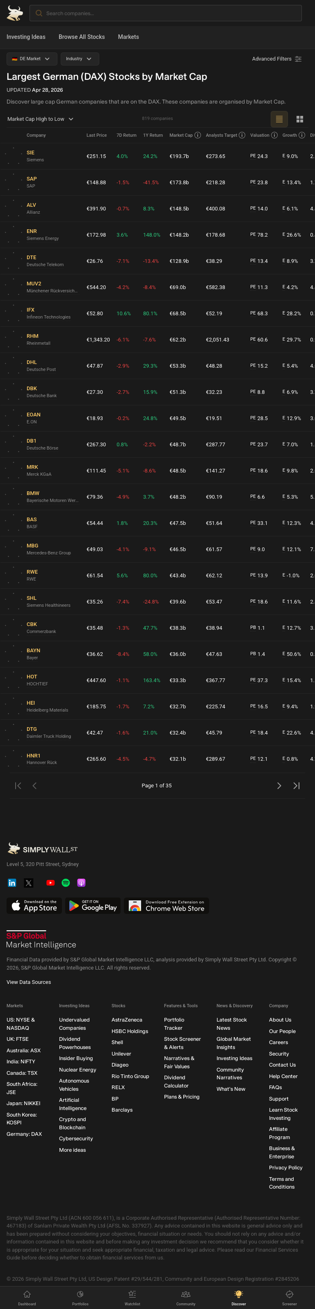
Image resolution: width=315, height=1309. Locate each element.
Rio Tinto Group (130, 1076)
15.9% (150, 392)
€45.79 (214, 733)
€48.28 (214, 366)
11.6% (292, 602)
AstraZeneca (127, 1020)
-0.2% (122, 418)
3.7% (149, 497)
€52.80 (95, 313)
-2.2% (149, 444)
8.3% (149, 209)
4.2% (290, 287)
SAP (31, 186)
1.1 (257, 628)
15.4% (292, 680)
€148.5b (179, 209)
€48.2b (177, 497)
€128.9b (179, 261)
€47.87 (95, 366)
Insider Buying (76, 1059)
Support (279, 1099)
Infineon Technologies (49, 317)
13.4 (259, 261)
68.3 (259, 313)
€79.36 (95, 497)
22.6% (292, 733)
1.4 (257, 654)
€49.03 (95, 549)
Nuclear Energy (77, 1070)
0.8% (122, 444)
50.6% (292, 654)
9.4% (290, 706)
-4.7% (149, 759)
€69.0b (177, 287)
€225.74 (215, 706)
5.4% (290, 366)
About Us (280, 1020)
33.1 (259, 523)
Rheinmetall (38, 343)
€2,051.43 (217, 340)
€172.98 (96, 235)
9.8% (290, 471)
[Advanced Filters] (277, 59)
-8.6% (149, 471)
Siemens (35, 160)
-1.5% (122, 182)
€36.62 (95, 654)
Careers (278, 1043)
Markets (128, 37)
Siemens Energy (43, 238)
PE (253, 155)
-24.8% (151, 602)
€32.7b (177, 706)
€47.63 (214, 654)
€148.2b (179, 235)
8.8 (257, 392)
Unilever (121, 1054)
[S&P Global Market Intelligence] (41, 940)
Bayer (32, 657)
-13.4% (151, 261)
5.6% (122, 575)
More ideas (72, 1150)
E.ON (32, 422)
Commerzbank (41, 631)
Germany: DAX (24, 1134)
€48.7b (177, 444)
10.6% (123, 313)
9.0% (290, 156)
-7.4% (122, 602)
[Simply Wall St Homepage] (15, 13)
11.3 (259, 287)
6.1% (290, 209)
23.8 (259, 182)
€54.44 (95, 523)
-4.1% (122, 549)
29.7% (292, 340)
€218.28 (215, 182)
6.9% (290, 392)
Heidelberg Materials (47, 710)
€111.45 (96, 471)
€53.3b (177, 366)
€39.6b (177, 602)
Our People (282, 1031)
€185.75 (96, 706)
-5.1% (122, 471)
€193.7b (179, 156)
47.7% (150, 628)
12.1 (259, 759)
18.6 (259, 471)
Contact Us (282, 1065)
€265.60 (96, 759)
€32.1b (177, 759)
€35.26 (95, 602)
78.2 (259, 235)
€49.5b (177, 418)
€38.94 (214, 628)
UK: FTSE (18, 1039)
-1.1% (122, 680)
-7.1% (122, 261)
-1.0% (291, 575)
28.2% (292, 313)
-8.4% (149, 287)
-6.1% (122, 340)
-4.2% (122, 287)
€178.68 (215, 235)
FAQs (275, 1088)
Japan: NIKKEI (23, 1104)
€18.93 (95, 418)
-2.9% (122, 366)
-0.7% (122, 209)
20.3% (150, 523)
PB (253, 627)
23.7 (259, 444)
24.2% (150, 156)
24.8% (150, 418)
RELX (118, 1088)
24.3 (259, 156)
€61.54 (95, 575)
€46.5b (177, 549)
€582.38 (215, 287)
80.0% (150, 575)
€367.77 (215, 680)
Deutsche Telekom (45, 264)
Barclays (122, 1110)
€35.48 (95, 628)
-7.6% (149, 340)
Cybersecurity (76, 1139)
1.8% (122, 523)
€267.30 (96, 444)
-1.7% (122, 706)
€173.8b (179, 182)
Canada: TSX (22, 1073)
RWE (31, 579)
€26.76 (95, 261)
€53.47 (214, 602)
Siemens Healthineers (49, 605)
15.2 (259, 366)
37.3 (259, 680)
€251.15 (96, 156)
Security (279, 1054)
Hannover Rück (42, 762)
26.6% (292, 235)
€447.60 (96, 680)
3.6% (122, 235)
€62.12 (214, 575)
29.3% (150, 366)
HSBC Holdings (130, 1031)
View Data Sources (29, 982)
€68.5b (177, 313)
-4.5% (122, 759)
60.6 (259, 340)
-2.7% (122, 392)
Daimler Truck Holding (49, 736)
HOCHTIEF (37, 684)
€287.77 (215, 444)
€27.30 (95, 392)
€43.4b (177, 575)
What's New (231, 1089)
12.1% (292, 549)
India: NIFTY (21, 1062)
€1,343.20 (98, 340)
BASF (32, 526)
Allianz (33, 212)
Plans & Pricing (182, 1097)
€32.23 (214, 392)
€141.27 (215, 471)
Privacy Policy (286, 1168)
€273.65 (215, 156)
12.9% (292, 418)
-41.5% (151, 182)
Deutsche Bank (42, 395)
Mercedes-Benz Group (49, 553)
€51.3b (177, 392)
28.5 (259, 418)
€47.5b (177, 523)
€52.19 (214, 313)
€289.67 (215, 759)
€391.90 (96, 209)
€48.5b (177, 471)
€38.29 (214, 261)
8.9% (290, 261)
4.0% (122, 156)
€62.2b (177, 340)
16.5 (259, 706)
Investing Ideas (26, 37)
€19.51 (214, 418)
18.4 (259, 733)
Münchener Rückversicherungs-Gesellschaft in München (53, 291)
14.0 (259, 209)
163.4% (151, 680)
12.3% (292, 523)
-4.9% (122, 497)
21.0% (150, 733)
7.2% (149, 706)
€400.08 (215, 209)
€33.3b (177, 680)
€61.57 (214, 549)
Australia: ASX (24, 1050)
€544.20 (96, 287)
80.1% (150, 313)
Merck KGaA (39, 474)
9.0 (257, 549)
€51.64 (214, 523)
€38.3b (177, 628)
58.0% (150, 654)
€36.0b (177, 654)
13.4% (292, 182)
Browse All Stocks (82, 37)
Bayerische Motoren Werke (53, 500)
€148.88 (96, 182)
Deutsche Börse (42, 448)
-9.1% (149, 549)
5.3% (290, 497)
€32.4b (177, 733)
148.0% (151, 235)
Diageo (120, 1065)
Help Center (283, 1076)
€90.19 (214, 497)
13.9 (259, 575)
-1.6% (122, 733)
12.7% (292, 628)
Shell (117, 1043)
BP (115, 1099)
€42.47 (95, 733)
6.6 (257, 497)
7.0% (290, 444)
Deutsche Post (41, 369)
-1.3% (122, 628)
